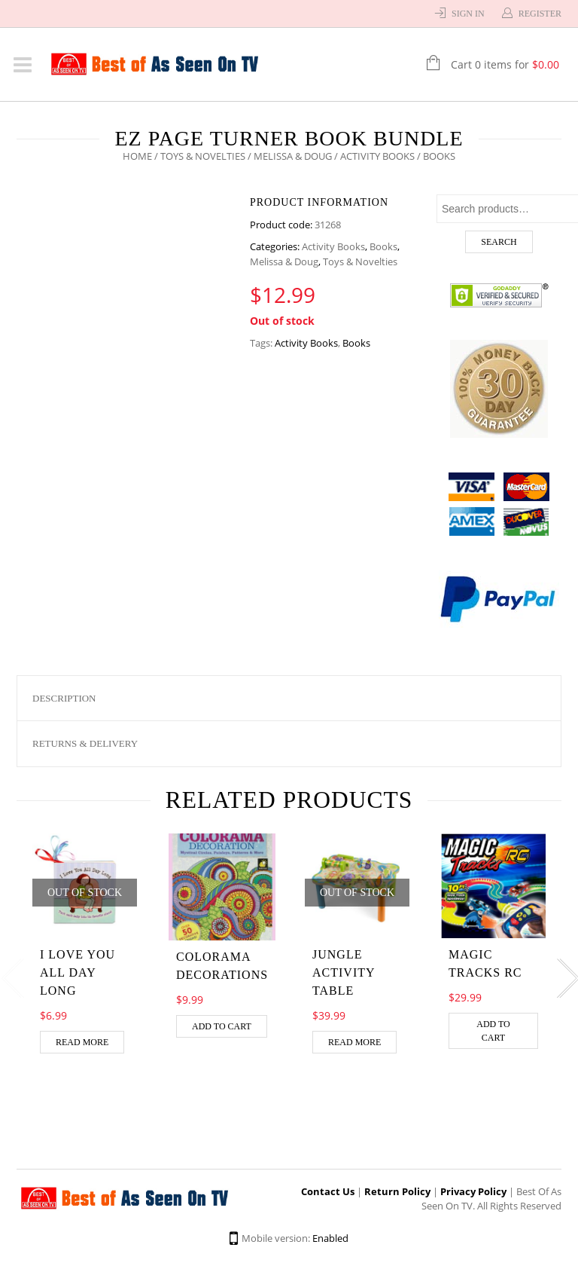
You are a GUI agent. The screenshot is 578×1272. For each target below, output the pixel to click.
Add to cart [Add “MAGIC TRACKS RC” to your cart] (493, 1031)
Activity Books (377, 156)
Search (498, 242)
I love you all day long (77, 972)
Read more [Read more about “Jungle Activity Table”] (354, 1042)
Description (64, 698)
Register (540, 13)
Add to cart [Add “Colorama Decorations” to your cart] (221, 1026)
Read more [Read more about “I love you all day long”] (82, 1042)
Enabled (330, 1238)
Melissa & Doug (293, 156)
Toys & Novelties (202, 156)
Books (383, 246)
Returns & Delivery (85, 743)
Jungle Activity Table (343, 972)
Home (137, 156)
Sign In (468, 13)
